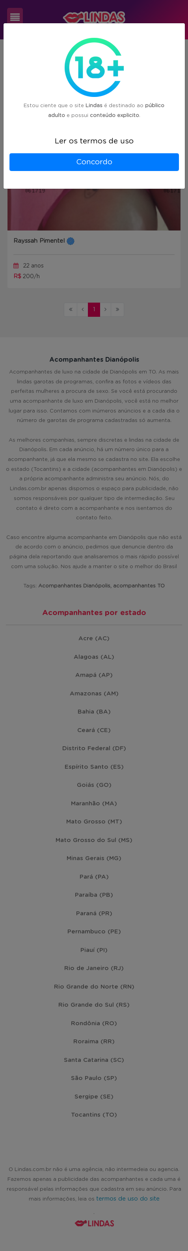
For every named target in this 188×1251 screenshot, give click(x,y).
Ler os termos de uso (94, 141)
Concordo (94, 162)
